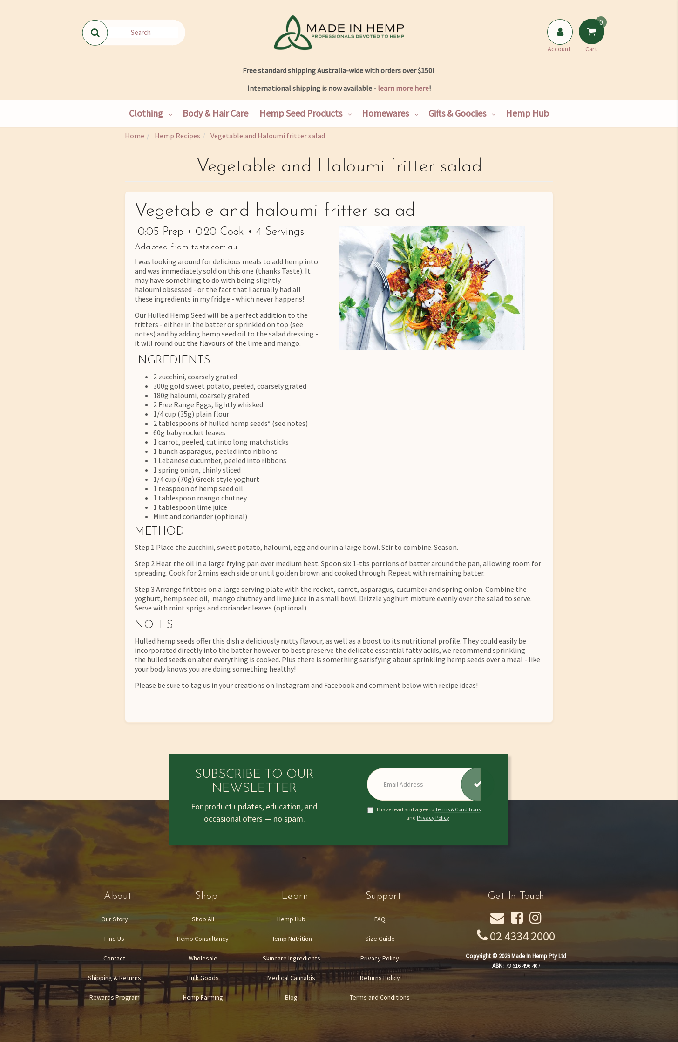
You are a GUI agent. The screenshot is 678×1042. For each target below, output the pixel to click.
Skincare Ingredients (291, 958)
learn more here (403, 88)
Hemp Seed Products (300, 113)
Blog (291, 997)
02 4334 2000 (522, 936)
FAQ (380, 919)
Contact (114, 958)
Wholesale (203, 958)
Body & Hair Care (215, 113)
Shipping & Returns (114, 977)
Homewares (385, 113)
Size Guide (380, 938)
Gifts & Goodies (457, 113)
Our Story (114, 919)
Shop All (203, 919)
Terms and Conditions (380, 997)
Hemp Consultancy (203, 938)
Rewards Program (114, 997)
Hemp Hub (527, 113)
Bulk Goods (203, 977)
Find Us (114, 938)
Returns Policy (380, 977)
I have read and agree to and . (424, 813)
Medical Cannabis (291, 977)
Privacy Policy (433, 817)
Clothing (146, 113)
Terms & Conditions (458, 809)
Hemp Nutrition (291, 938)
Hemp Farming (203, 997)
